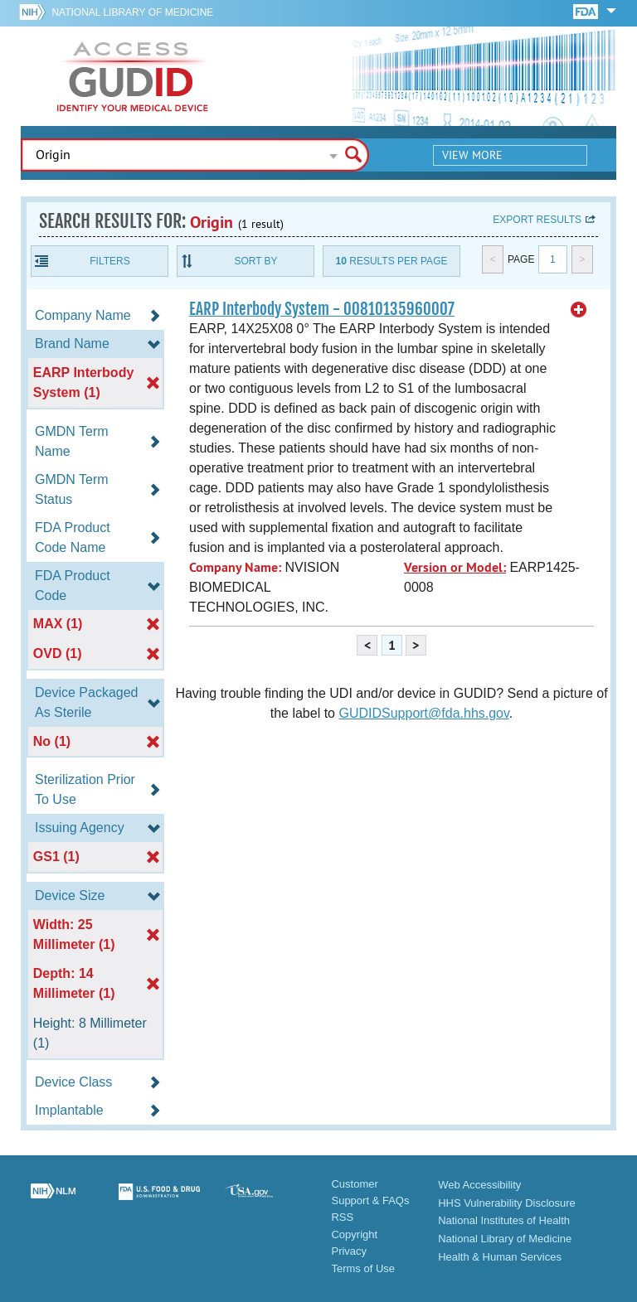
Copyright (354, 1234)
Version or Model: (455, 567)
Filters (109, 261)
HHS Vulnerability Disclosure (507, 1203)
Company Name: (235, 567)
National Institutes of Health (504, 1220)
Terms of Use (363, 1268)
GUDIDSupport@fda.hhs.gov (423, 713)
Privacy (349, 1251)
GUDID (133, 76)
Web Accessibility (479, 1185)
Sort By (255, 261)
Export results (537, 219)
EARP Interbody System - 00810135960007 (322, 309)
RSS (342, 1217)
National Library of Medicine (132, 12)
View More (472, 155)
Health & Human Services (500, 1257)
